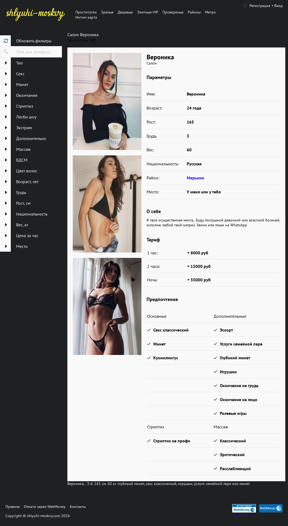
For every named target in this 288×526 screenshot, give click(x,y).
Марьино (195, 177)
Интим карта (86, 17)
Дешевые (125, 12)
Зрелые (107, 12)
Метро (210, 12)
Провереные (172, 12)
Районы (194, 12)
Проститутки (86, 12)
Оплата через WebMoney (44, 506)
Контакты (78, 506)
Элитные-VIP (147, 12)
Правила (12, 506)
